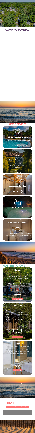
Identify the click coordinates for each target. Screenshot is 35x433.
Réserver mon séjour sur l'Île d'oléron (17, 407)
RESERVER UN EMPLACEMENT (17, 299)
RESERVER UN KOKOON (17, 370)
